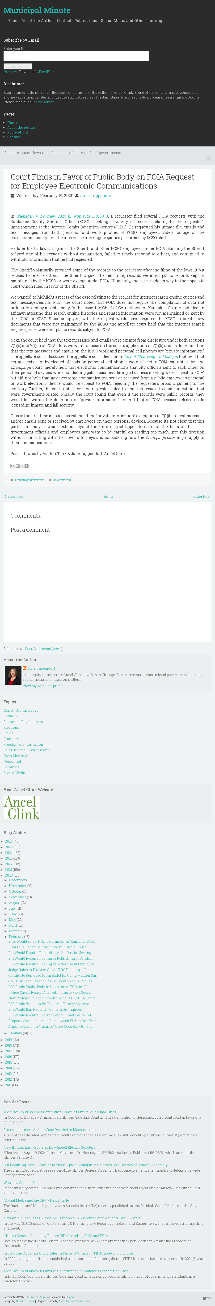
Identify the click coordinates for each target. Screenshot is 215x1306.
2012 (8, 1079)
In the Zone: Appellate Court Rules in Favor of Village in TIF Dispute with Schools (69, 1253)
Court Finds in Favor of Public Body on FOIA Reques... (51, 981)
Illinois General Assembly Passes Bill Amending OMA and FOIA (56, 1235)
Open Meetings (16, 756)
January (15, 1033)
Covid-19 (10, 716)
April (13, 925)
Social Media (14, 773)
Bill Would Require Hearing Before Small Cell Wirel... (50, 1015)
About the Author (37, 20)
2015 (8, 1062)
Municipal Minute (37, 10)
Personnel (12, 761)
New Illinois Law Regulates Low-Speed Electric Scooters (49, 1147)
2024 (9, 852)
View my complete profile (43, 686)
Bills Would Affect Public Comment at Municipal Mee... (52, 941)
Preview (10, 71)
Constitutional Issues (21, 710)
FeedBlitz (46, 71)
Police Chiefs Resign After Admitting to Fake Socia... (50, 992)
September (17, 897)
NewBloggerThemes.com (74, 1301)
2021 (8, 869)
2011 (8, 1085)
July (12, 908)
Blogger (70, 1297)
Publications (86, 20)
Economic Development (23, 721)
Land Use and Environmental (27, 750)
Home (12, 20)
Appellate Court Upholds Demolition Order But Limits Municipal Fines (60, 1112)
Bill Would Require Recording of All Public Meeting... (50, 953)
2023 (9, 858)
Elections (11, 727)
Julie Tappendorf (96, 195)
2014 (8, 1068)
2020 (9, 875)
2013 (8, 1073)
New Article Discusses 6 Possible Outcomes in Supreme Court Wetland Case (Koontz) (72, 1218)
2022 (9, 864)
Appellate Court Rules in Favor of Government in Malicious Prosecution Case (66, 1271)
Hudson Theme (25, 1301)
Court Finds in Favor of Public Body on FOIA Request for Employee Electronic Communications (102, 181)
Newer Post (14, 496)
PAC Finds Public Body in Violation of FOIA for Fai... (50, 987)
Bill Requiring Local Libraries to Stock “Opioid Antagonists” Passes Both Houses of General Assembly (86, 1165)
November (17, 885)
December (17, 880)
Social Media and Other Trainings (132, 20)
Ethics (9, 733)
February (16, 936)
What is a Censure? (19, 1182)
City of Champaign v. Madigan (151, 356)
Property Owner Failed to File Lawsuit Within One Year (52, 1021)
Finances (11, 738)
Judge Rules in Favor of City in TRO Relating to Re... (49, 970)
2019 (8, 1039)
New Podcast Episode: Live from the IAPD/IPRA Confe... (53, 998)
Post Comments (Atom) (43, 649)
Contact (64, 20)
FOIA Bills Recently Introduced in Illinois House (47, 947)
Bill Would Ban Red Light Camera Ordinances (45, 1009)
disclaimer (45, 102)
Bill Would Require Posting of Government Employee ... (52, 964)
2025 (9, 847)
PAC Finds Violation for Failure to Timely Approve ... (50, 1004)
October (15, 891)
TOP (207, 1298)
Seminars (12, 767)
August (14, 902)
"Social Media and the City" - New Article (36, 1200)
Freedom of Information (29, 480)
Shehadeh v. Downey (62, 216)
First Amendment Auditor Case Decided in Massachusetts (50, 1129)
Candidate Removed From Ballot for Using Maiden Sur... (53, 975)
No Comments (62, 480)
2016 (8, 1056)
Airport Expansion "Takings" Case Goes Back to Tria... (51, 1026)
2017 (8, 1051)
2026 (9, 841)
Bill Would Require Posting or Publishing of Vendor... (50, 958)
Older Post (201, 496)
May (12, 919)
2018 (8, 1045)
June (13, 914)
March (14, 931)
